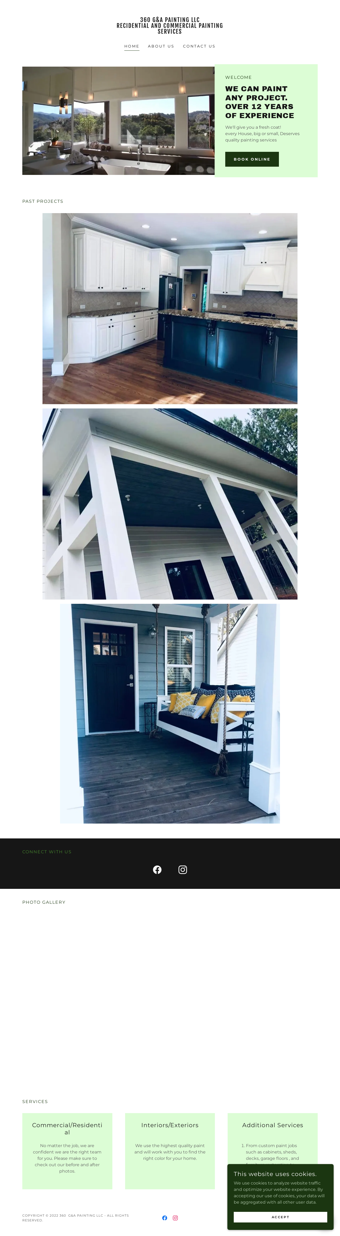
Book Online (252, 159)
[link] (170, 32)
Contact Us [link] (199, 46)
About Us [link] (161, 46)
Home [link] (131, 46)
